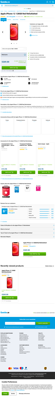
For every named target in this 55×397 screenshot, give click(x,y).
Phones (21, 333)
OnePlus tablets (41, 339)
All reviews (4, 221)
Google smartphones (23, 339)
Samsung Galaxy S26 (5, 337)
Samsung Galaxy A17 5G (5, 342)
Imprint (24, 376)
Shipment (21, 350)
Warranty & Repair (22, 353)
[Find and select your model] (29, 5)
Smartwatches (3, 353)
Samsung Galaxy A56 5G (5, 338)
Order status (21, 348)
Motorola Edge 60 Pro (5, 341)
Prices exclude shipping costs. (40, 373)
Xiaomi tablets (41, 337)
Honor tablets (41, 338)
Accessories (4, 345)
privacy (12, 390)
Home (2, 11)
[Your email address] (20, 323)
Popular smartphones (7, 333)
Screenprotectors (4, 348)
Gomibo (3, 357)
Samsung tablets (41, 336)
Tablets (40, 333)
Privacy (20, 376)
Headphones (3, 351)
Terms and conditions (39, 376)
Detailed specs (5, 86)
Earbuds (2, 350)
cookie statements (20, 390)
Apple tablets (40, 334)
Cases (2, 346)
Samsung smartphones (24, 336)
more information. (40, 374)
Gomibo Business (41, 346)
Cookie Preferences (30, 376)
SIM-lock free (34, 35)
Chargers (2, 349)
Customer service (24, 345)
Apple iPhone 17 (4, 334)
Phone (5, 11)
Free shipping (8, 175)
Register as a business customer (44, 348)
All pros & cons (5, 99)
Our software (3, 360)
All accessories (3, 354)
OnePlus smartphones (23, 337)
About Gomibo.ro (14, 376)
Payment (21, 346)
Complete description (6, 112)
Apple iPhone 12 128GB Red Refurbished (37, 11)
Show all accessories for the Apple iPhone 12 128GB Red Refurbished (17, 136)
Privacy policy (3, 361)
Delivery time (21, 349)
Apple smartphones (23, 334)
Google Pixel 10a (4, 339)
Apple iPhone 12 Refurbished (22, 11)
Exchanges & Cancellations (24, 351)
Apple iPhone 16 (4, 336)
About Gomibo (3, 358)
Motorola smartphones (23, 338)
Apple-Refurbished (11, 11)
